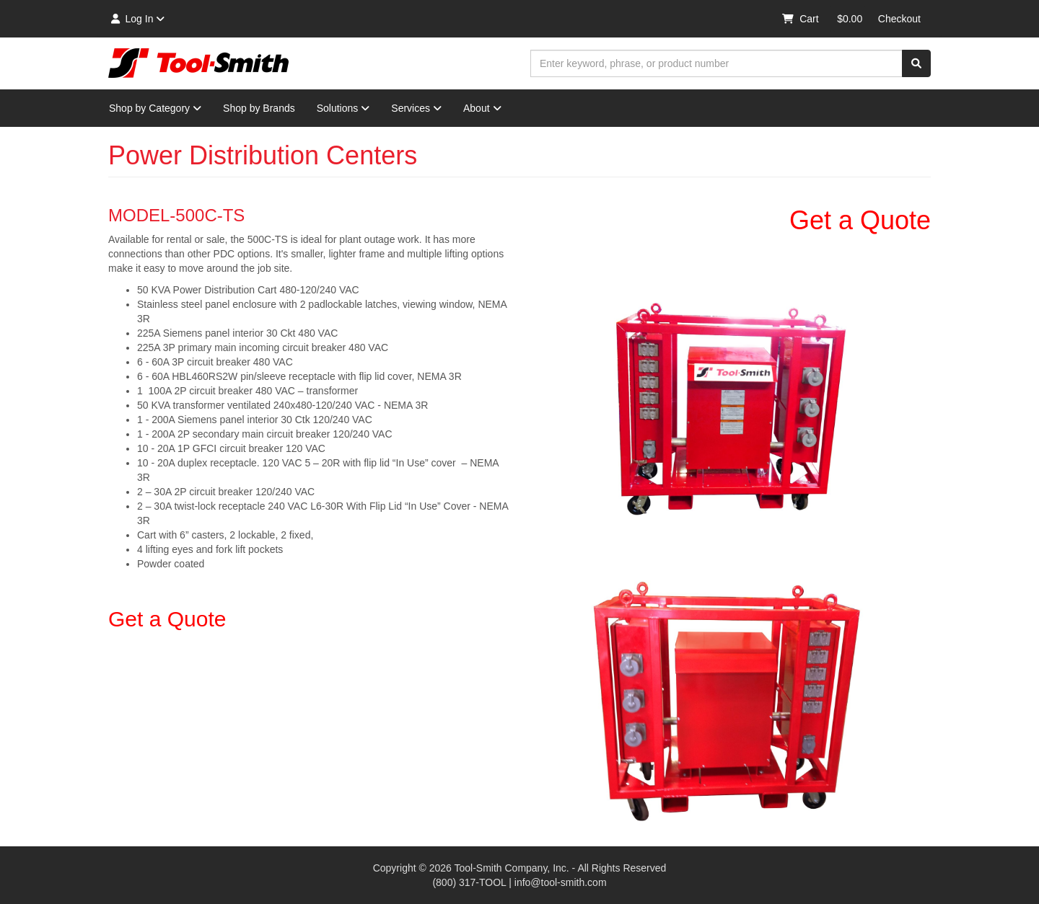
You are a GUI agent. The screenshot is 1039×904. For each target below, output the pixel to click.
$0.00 (849, 19)
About (482, 108)
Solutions (343, 108)
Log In (137, 19)
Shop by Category (155, 108)
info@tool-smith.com (560, 882)
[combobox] (716, 63)
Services (416, 108)
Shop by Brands (259, 108)
